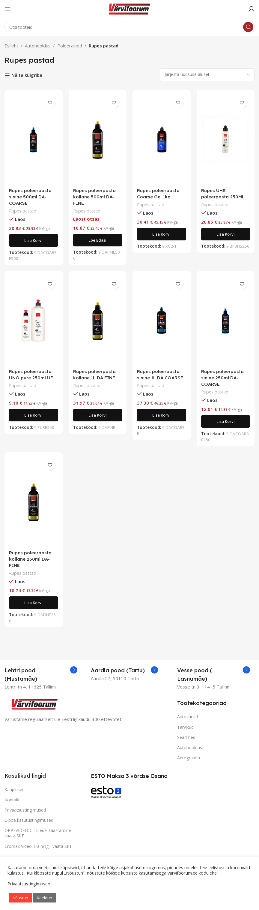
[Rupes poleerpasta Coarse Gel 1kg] (161, 140)
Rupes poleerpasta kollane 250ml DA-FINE (30, 559)
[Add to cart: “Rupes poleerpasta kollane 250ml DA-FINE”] (33, 602)
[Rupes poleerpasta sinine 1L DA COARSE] (161, 321)
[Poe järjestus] (207, 74)
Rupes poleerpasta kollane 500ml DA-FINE (94, 197)
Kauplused (14, 789)
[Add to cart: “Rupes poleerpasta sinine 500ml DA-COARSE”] (33, 240)
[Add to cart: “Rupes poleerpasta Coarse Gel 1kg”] (161, 234)
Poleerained (69, 46)
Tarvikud (185, 727)
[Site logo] (129, 8)
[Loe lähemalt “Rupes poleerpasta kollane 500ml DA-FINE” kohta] (97, 240)
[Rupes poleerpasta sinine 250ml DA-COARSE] (225, 321)
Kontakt (12, 800)
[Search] (129, 27)
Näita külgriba (26, 75)
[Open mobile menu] (7, 9)
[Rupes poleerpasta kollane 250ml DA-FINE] (33, 502)
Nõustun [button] (20, 897)
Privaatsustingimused (25, 810)
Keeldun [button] (44, 897)
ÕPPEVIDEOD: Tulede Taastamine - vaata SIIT (39, 833)
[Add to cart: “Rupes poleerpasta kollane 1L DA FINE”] (97, 415)
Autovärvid (187, 716)
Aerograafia (188, 758)
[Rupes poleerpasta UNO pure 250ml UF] (33, 321)
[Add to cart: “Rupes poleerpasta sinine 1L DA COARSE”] (161, 415)
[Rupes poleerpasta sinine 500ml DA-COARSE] (33, 140)
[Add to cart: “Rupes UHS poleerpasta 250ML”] (225, 234)
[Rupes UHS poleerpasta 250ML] (225, 140)
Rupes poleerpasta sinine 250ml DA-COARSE (222, 378)
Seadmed (186, 737)
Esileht (11, 46)
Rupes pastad (22, 211)
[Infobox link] (40, 674)
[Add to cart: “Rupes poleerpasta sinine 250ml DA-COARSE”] (225, 421)
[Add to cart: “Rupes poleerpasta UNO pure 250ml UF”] (33, 415)
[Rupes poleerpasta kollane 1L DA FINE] (97, 321)
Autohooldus (38, 46)
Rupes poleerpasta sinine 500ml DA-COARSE (30, 197)
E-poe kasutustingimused (28, 820)
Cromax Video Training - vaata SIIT (38, 846)
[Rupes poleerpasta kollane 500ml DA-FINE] (97, 140)
